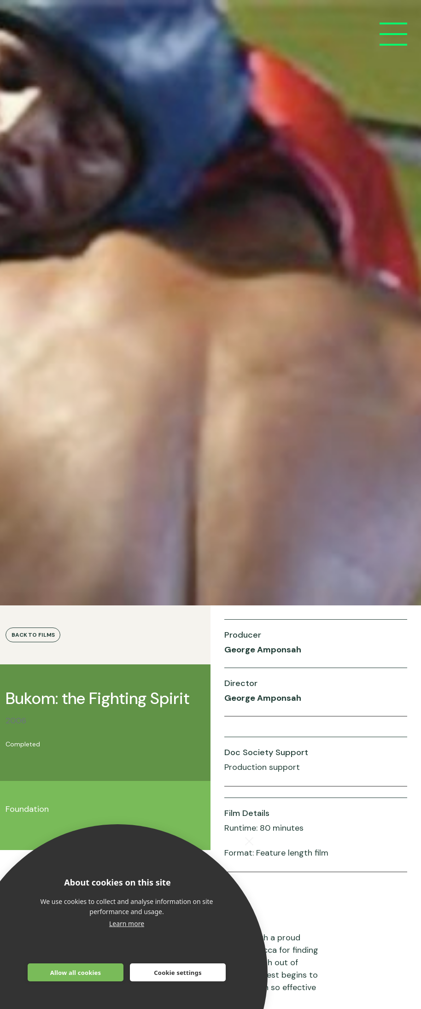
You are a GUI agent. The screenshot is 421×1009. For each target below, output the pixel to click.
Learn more (126, 923)
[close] (249, 840)
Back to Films (33, 635)
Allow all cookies (75, 972)
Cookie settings (177, 972)
